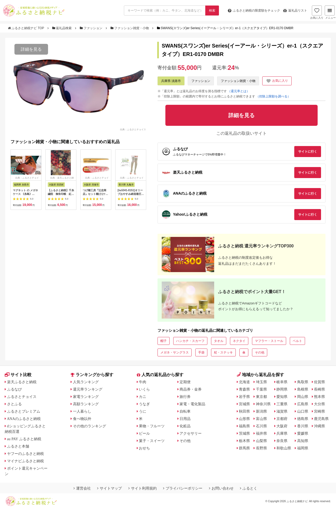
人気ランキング (86, 382)
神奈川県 (263, 404)
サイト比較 (18, 374)
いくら (144, 389)
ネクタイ (239, 341)
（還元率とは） (239, 91)
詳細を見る (31, 49)
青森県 (244, 389)
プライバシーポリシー (182, 488)
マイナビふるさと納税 (25, 461)
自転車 (185, 411)
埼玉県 (261, 382)
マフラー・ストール (269, 341)
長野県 (261, 448)
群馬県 (244, 448)
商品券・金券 (191, 389)
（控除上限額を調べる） (273, 96)
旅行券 (185, 396)
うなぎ (144, 404)
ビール (144, 433)
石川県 (261, 426)
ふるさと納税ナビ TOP (26, 28)
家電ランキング (86, 396)
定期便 (185, 382)
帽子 (163, 341)
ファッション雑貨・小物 (130, 28)
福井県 (261, 433)
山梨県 (261, 441)
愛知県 (281, 396)
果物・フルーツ (152, 426)
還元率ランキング (87, 389)
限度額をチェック (254, 10)
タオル (218, 341)
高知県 (302, 441)
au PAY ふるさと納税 (24, 439)
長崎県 (319, 389)
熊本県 (319, 396)
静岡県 (281, 389)
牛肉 (142, 382)
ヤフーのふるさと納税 (25, 453)
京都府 (281, 418)
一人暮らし (82, 411)
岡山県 (302, 396)
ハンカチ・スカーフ (190, 341)
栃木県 (244, 441)
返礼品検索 (62, 28)
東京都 (261, 396)
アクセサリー (191, 433)
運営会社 (82, 488)
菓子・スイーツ (152, 441)
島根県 (302, 389)
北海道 (244, 382)
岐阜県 (281, 382)
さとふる (14, 404)
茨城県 (244, 433)
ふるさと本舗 (18, 446)
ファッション (91, 28)
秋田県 (244, 411)
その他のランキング (89, 426)
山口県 (302, 411)
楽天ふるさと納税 (21, 382)
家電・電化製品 (192, 404)
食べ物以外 (82, 418)
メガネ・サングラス (174, 352)
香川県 (302, 426)
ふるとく (248, 488)
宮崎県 (319, 411)
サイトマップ (109, 488)
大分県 (319, 404)
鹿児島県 (321, 418)
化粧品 (185, 426)
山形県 (244, 418)
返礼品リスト (295, 10)
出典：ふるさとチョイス (133, 129)
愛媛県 (302, 433)
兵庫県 (281, 433)
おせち (144, 448)
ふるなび (14, 389)
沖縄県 (319, 426)
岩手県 (244, 396)
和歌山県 (283, 448)
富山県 (261, 418)
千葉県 (261, 389)
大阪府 (281, 426)
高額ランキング (86, 404)
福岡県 (302, 448)
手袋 (201, 352)
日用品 (185, 418)
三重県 (281, 404)
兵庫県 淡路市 (171, 81)
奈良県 (281, 441)
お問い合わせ (221, 488)
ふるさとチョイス (21, 396)
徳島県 (302, 418)
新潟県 (261, 411)
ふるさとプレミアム (23, 411)
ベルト (297, 341)
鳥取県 (302, 382)
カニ (142, 396)
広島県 (302, 404)
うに (142, 411)
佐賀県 (319, 382)
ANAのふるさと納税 (24, 418)
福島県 (244, 426)
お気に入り (316, 12)
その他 (259, 352)
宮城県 (244, 404)
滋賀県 (281, 411)
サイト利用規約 (142, 488)
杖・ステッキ (223, 352)
